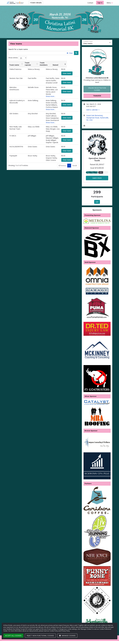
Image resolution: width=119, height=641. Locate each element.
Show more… (47, 94)
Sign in (100, 3)
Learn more (97, 178)
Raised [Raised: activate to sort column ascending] (66, 65)
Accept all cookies (13, 636)
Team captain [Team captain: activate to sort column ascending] (30, 64)
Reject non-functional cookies (40, 636)
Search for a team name (18, 49)
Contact (90, 3)
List (97, 202)
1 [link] (69, 157)
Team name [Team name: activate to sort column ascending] (14, 65)
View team (70, 73)
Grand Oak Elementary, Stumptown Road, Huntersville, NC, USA (97, 117)
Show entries (17, 57)
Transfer (97, 96)
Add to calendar (92, 110)
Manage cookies (67, 636)
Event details (36, 3)
